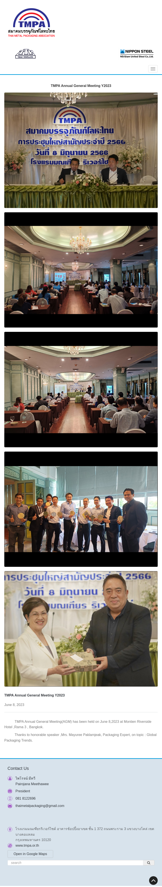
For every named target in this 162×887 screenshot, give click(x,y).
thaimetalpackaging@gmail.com (39, 806)
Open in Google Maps (30, 854)
